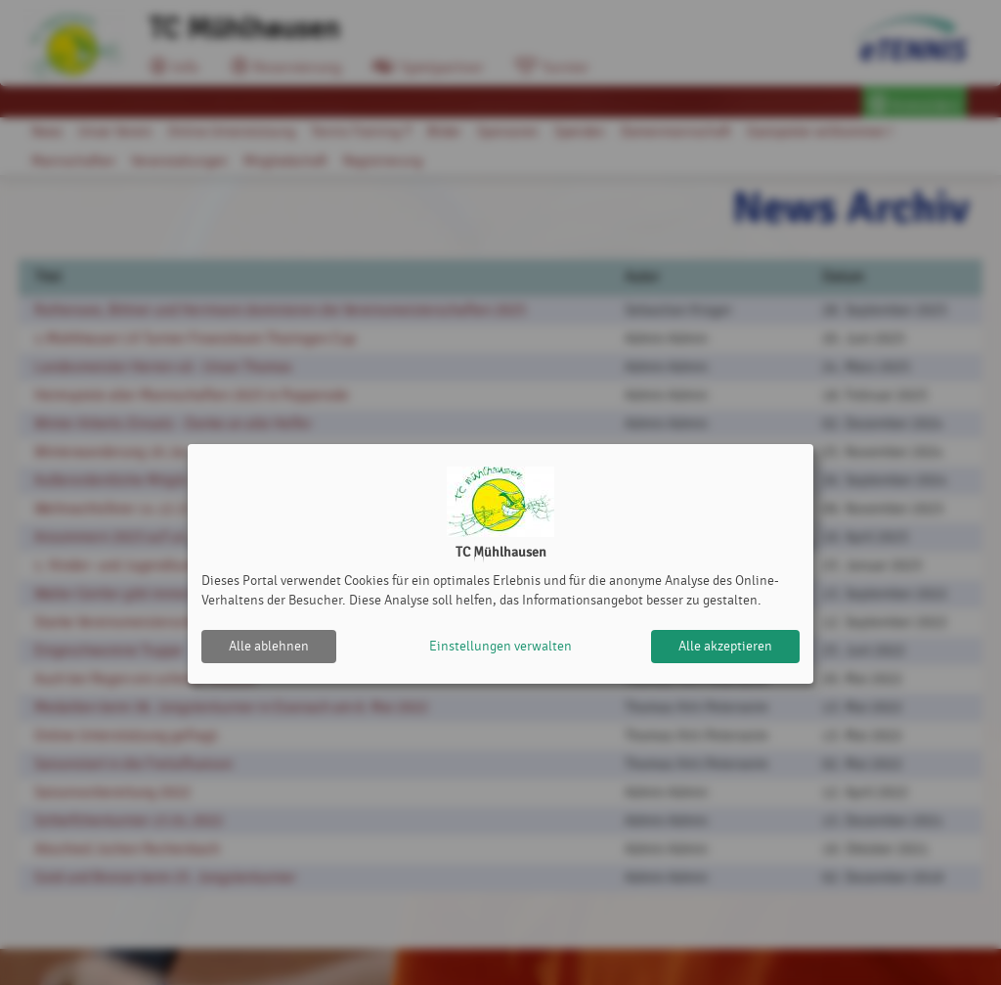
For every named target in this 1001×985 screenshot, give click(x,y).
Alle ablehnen (269, 646)
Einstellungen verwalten (500, 646)
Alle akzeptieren (725, 646)
